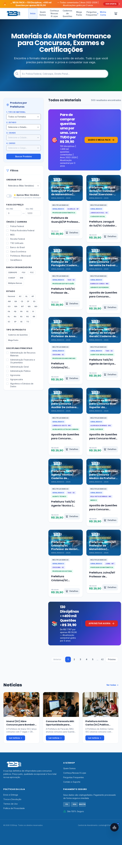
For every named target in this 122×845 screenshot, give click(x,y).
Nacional (11, 296)
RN (15, 317)
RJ (9, 317)
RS (21, 317)
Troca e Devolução (12, 795)
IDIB (21, 278)
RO (27, 317)
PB (15, 311)
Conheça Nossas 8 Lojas (54, 13)
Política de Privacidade (14, 804)
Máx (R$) (29, 209)
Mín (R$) (9, 209)
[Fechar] (119, 4)
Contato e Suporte (71, 778)
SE (21, 322)
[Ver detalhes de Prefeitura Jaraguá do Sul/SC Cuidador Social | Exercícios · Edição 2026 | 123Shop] (111, 237)
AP (33, 296)
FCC (32, 272)
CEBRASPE (12, 272)
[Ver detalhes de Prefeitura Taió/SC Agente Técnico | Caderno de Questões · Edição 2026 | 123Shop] (72, 515)
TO (27, 322)
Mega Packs (79, 13)
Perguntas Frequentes (91, 13)
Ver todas (112, 681)
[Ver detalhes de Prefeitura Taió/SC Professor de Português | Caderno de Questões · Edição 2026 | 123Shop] (72, 305)
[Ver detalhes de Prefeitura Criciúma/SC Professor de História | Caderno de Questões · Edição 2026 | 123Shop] (72, 587)
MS (29, 306)
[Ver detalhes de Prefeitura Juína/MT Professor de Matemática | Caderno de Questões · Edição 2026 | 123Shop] (111, 587)
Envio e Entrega (10, 791)
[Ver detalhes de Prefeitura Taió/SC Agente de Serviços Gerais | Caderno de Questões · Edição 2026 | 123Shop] (111, 376)
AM (9, 301)
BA (16, 301)
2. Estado (11, 122)
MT (22, 306)
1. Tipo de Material (16, 112)
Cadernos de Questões (67, 13)
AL (26, 296)
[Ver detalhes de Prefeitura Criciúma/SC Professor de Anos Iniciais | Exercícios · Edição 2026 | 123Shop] (72, 376)
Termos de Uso (10, 800)
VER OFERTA (110, 4)
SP (15, 322)
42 (103, 655)
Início (32, 13)
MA (15, 306)
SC (9, 322)
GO (9, 306)
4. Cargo (10, 143)
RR (34, 317)
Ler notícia (15, 734)
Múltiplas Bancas (15, 283)
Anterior (58, 655)
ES (34, 301)
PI (33, 311)
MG (35, 306)
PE (27, 311)
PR (21, 311)
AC (20, 296)
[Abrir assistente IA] (114, 827)
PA (9, 311)
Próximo (112, 655)
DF (28, 301)
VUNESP (11, 278)
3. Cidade (11, 133)
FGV (23, 272)
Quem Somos (42, 13)
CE (22, 301)
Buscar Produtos (23, 156)
